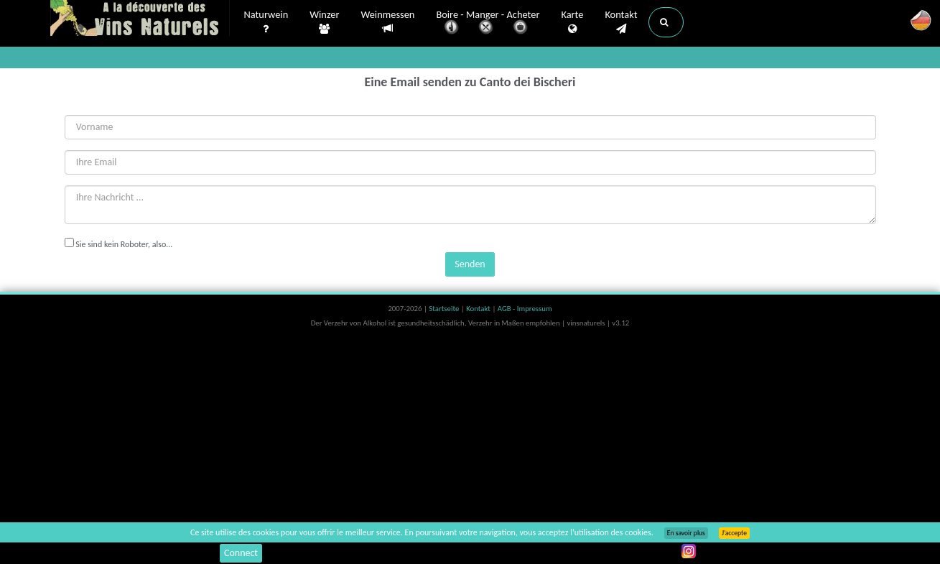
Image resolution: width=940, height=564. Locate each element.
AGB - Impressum (525, 308)
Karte (572, 22)
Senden (470, 264)
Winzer (324, 22)
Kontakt (621, 22)
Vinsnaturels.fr (140, 19)
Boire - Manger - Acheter (487, 23)
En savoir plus (686, 533)
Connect (241, 553)
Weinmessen (387, 21)
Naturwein (266, 22)
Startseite (444, 308)
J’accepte (734, 533)
